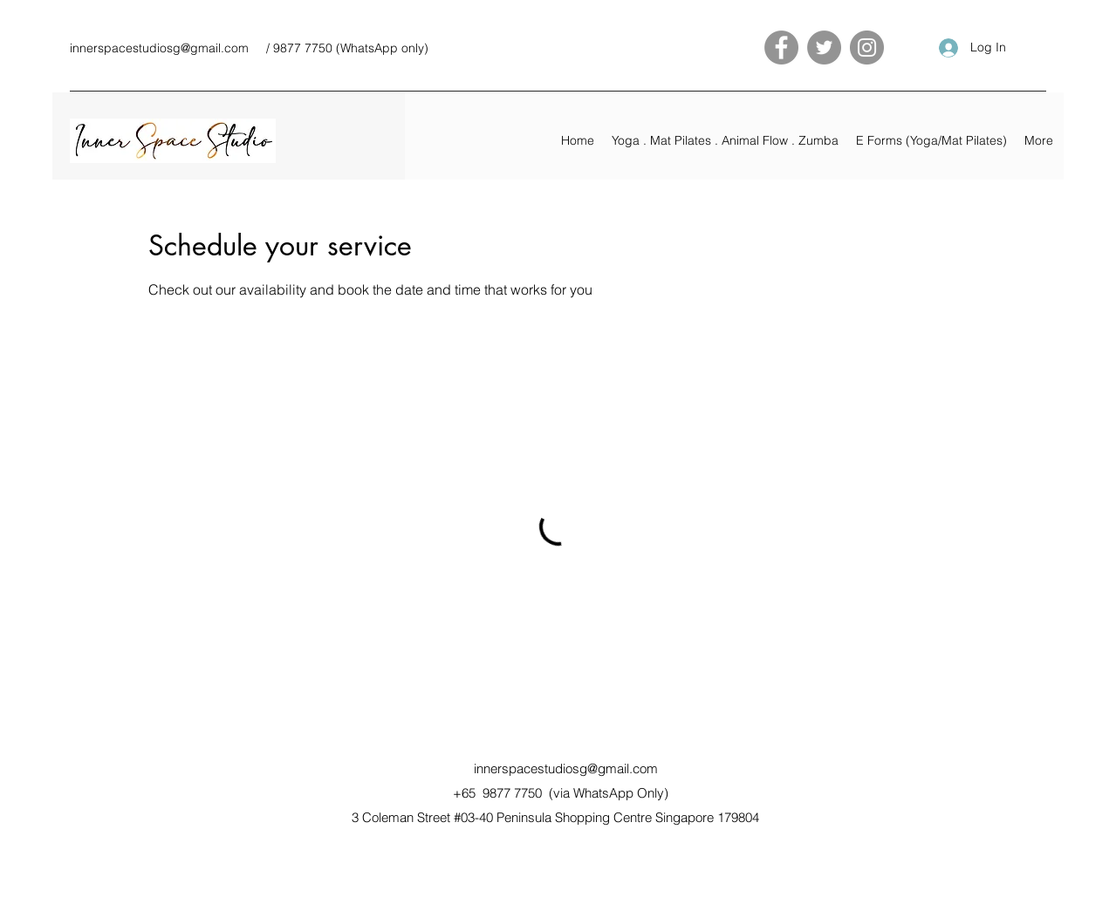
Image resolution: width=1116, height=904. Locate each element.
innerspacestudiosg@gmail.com (159, 48)
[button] (725, 140)
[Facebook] (781, 48)
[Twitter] (824, 48)
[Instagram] (867, 48)
